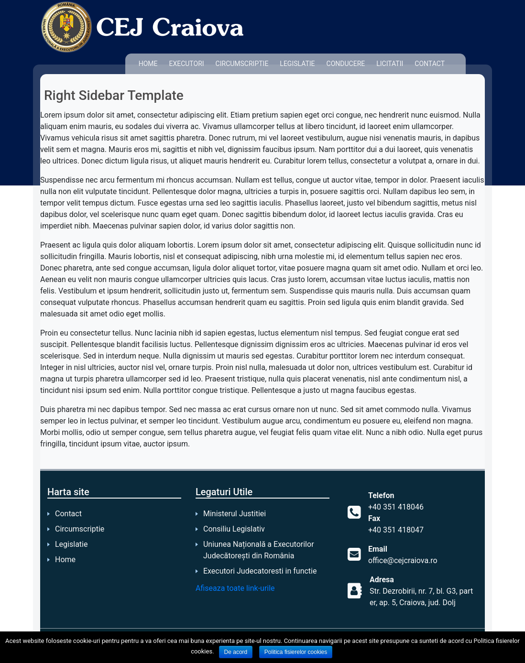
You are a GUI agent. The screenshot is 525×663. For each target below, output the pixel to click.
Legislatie (297, 63)
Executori (186, 63)
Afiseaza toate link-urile (235, 588)
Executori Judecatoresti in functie (260, 571)
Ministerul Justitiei (234, 513)
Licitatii (389, 63)
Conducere (346, 63)
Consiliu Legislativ (234, 528)
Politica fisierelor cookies (295, 652)
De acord (236, 652)
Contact (430, 63)
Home (148, 63)
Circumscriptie (242, 63)
